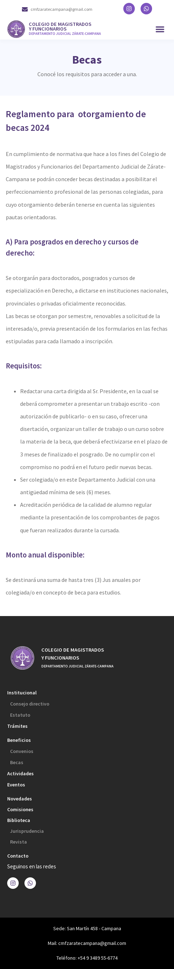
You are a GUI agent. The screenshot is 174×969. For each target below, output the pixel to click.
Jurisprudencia (27, 831)
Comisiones (20, 809)
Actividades (20, 773)
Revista (18, 842)
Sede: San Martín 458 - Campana (87, 928)
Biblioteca (18, 820)
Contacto (17, 856)
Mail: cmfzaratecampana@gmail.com (87, 943)
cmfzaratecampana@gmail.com (61, 9)
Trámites (17, 726)
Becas (16, 762)
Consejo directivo (29, 704)
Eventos (16, 784)
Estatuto (20, 715)
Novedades (19, 798)
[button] (160, 29)
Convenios (21, 751)
